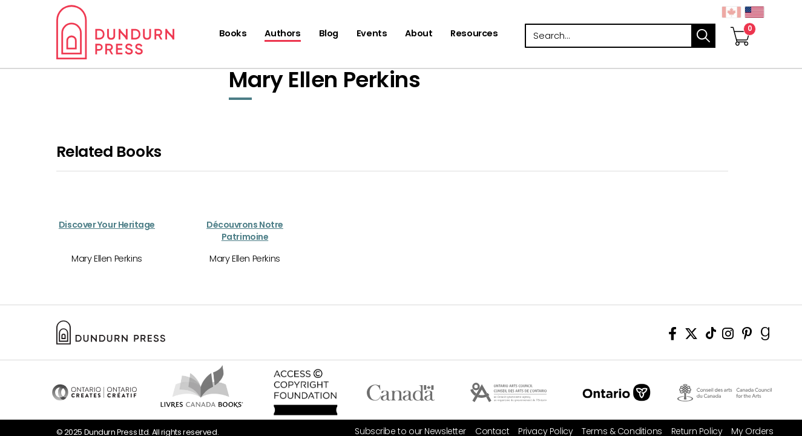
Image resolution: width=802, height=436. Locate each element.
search (703, 36)
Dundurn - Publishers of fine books (136, 32)
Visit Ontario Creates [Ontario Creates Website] (94, 392)
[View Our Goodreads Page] (765, 335)
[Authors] (282, 34)
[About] (418, 34)
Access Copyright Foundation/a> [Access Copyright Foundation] (306, 392)
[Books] (233, 34)
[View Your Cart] (740, 24)
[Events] (371, 34)
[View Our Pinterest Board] (747, 335)
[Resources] (474, 34)
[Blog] (328, 34)
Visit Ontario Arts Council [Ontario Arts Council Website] (508, 392)
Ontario (616, 392)
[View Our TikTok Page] (711, 335)
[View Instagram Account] (728, 335)
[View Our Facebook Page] (672, 335)
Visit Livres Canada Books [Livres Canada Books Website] (202, 386)
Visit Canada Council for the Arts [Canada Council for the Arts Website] (724, 392)
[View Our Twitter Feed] (691, 335)
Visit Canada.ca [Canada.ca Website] (401, 392)
